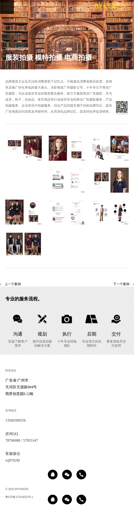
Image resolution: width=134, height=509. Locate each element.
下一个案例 (121, 284)
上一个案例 (10, 284)
